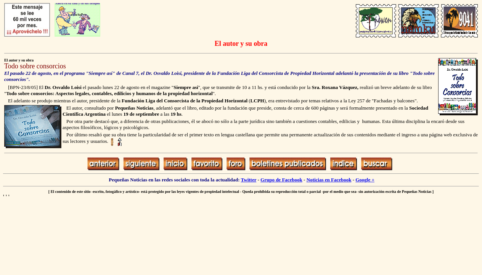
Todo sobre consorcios (35, 66)
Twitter (249, 180)
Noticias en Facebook (329, 180)
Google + (364, 180)
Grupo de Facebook (281, 180)
